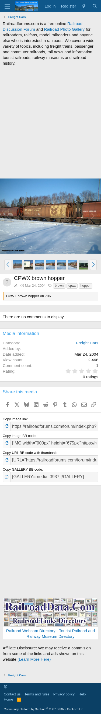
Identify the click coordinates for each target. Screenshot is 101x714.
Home (8, 699)
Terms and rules (37, 694)
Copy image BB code (19, 436)
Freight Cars (87, 343)
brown (59, 286)
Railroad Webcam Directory (30, 630)
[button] (7, 265)
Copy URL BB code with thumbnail (29, 453)
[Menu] (7, 6)
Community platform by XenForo (44, 709)
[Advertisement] (50, 122)
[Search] (94, 6)
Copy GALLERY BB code (22, 469)
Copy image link (15, 419)
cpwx (72, 286)
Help (82, 694)
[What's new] (84, 6)
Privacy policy (64, 694)
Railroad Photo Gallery (64, 29)
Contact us (12, 694)
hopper (85, 286)
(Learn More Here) (34, 659)
